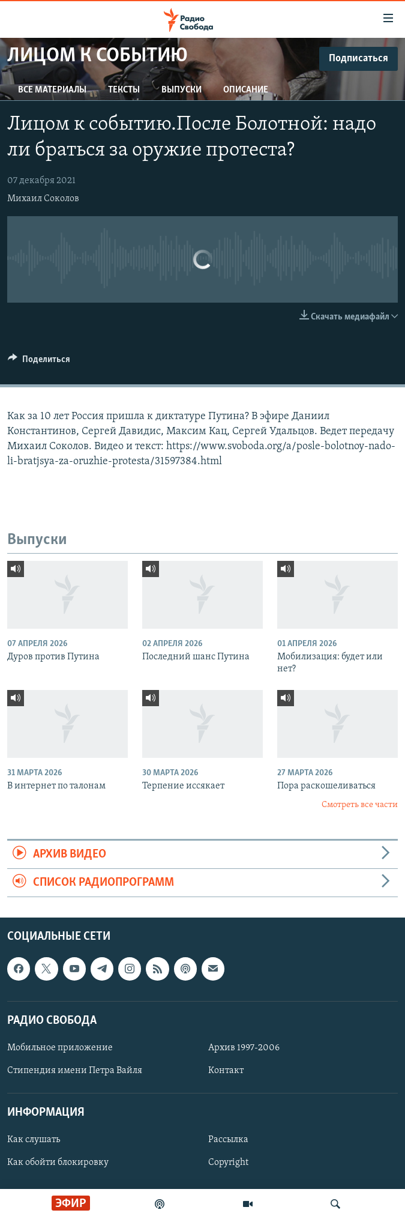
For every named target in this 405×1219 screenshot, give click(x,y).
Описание (245, 90)
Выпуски (181, 90)
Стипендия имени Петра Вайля (74, 1070)
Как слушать (33, 1140)
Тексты (124, 90)
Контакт (226, 1070)
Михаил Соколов (43, 199)
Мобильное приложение (60, 1048)
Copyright (228, 1163)
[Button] (39, 362)
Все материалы (52, 90)
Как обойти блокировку (58, 1163)
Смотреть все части (360, 804)
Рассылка (228, 1140)
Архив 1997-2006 (244, 1048)
